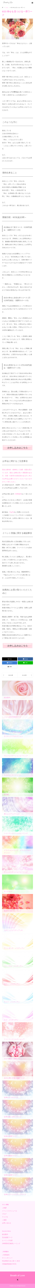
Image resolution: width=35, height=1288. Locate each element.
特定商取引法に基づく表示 (11, 1261)
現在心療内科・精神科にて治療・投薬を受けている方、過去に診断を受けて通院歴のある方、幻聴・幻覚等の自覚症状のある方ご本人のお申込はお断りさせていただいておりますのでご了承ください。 (17, 476)
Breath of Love (17, 1275)
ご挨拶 (4, 1208)
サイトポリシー (7, 1258)
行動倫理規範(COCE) (9, 1264)
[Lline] (25, 662)
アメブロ (5, 1217)
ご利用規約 (17, 494)
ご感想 (4, 1220)
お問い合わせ (6, 1223)
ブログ (4, 1214)
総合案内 (5, 1234)
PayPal (12, 512)
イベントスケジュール (9, 1211)
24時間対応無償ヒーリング (11, 1243)
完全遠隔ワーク (7, 1237)
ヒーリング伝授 (7, 1240)
